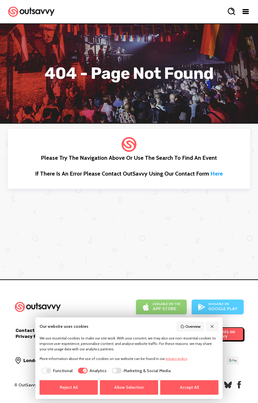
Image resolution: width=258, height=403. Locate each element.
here (216, 173)
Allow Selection (129, 387)
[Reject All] (212, 326)
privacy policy (176, 358)
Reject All (69, 387)
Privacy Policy (31, 336)
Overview (190, 326)
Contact (25, 330)
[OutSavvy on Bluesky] (228, 384)
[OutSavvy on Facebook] (239, 384)
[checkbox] (56, 371)
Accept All (189, 387)
